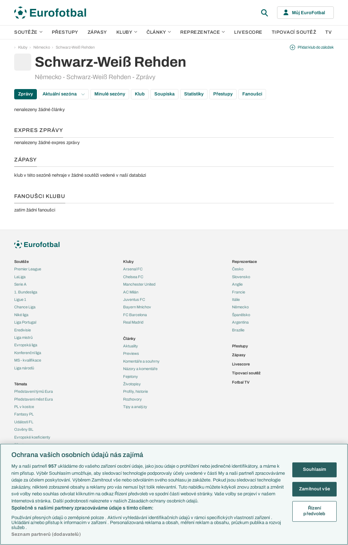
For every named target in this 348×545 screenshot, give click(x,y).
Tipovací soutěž (294, 32)
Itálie (236, 299)
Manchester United (139, 284)
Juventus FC (134, 299)
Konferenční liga (27, 353)
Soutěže (28, 32)
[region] (174, 494)
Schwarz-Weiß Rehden (75, 47)
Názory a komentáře (140, 369)
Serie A (20, 284)
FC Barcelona (135, 315)
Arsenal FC (133, 269)
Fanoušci (252, 94)
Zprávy (25, 94)
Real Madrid (133, 322)
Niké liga (21, 315)
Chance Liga (24, 307)
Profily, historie (135, 391)
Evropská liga (25, 345)
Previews (131, 353)
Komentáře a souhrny (141, 361)
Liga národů (24, 368)
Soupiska (164, 94)
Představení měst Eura (33, 399)
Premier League (27, 269)
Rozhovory (132, 399)
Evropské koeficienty (32, 437)
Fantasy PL (24, 414)
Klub (140, 94)
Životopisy (132, 384)
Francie (238, 292)
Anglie (237, 284)
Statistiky (194, 94)
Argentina (240, 322)
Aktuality (130, 346)
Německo (41, 47)
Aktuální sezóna (64, 94)
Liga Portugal (25, 322)
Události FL (23, 422)
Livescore (248, 32)
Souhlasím (314, 469)
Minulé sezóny (109, 94)
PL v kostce (24, 406)
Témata (20, 384)
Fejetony (130, 376)
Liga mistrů (23, 337)
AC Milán (130, 292)
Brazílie (238, 330)
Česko (237, 269)
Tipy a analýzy (135, 406)
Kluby (127, 32)
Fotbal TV (240, 382)
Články (129, 338)
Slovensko (241, 277)
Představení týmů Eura (33, 391)
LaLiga (20, 277)
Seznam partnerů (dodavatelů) (46, 534)
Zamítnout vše (314, 488)
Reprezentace (202, 32)
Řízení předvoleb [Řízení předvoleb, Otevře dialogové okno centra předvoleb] (314, 511)
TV (328, 32)
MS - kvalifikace (27, 360)
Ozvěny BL (23, 429)
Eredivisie (22, 330)
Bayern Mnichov (137, 307)
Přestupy (65, 32)
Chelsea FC (133, 277)
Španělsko (241, 315)
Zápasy (97, 32)
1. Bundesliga (25, 292)
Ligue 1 (20, 299)
